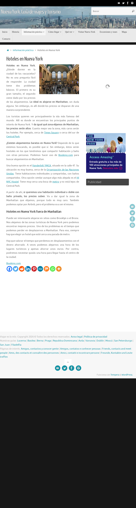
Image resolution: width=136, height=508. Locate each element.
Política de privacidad (95, 336)
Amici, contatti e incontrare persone (79, 352)
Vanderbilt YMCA (41, 165)
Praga (48, 340)
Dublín (100, 340)
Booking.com (65, 155)
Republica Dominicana (65, 340)
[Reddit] (22, 269)
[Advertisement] (60, 295)
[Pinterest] (34, 269)
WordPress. (127, 374)
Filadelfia (16, 344)
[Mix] (46, 269)
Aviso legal (76, 336)
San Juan (5, 344)
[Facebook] (9, 269)
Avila (81, 340)
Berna (40, 340)
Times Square (51, 132)
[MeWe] (40, 269)
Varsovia (90, 340)
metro (55, 181)
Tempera (115, 374)
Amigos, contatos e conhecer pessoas (80, 348)
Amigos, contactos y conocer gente (40, 348)
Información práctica (23, 50)
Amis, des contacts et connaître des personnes (34, 352)
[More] (59, 269)
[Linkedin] (28, 269)
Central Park (13, 136)
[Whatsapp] (52, 269)
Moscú (109, 340)
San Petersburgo (123, 340)
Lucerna (21, 340)
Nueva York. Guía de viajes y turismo (30, 12)
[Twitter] (15, 269)
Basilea (31, 340)
